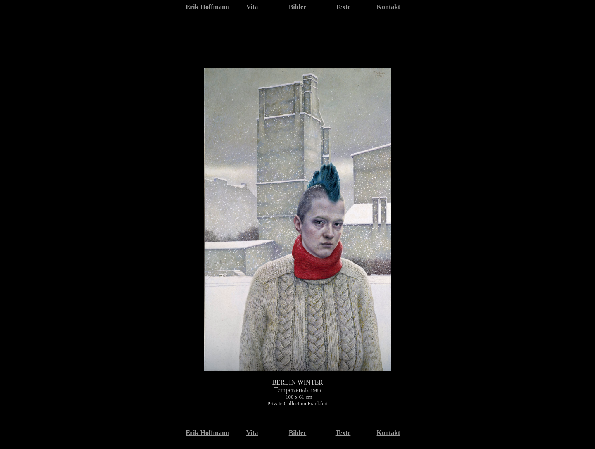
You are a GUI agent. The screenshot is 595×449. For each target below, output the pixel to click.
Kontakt (388, 6)
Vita (252, 6)
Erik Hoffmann (207, 6)
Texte (343, 6)
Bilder (298, 6)
